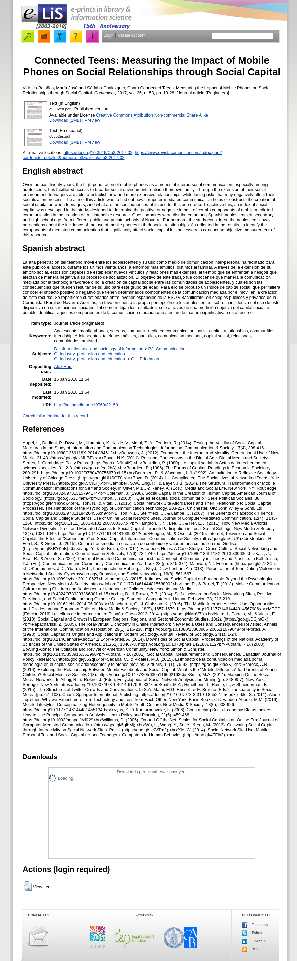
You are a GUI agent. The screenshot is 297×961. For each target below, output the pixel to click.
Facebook (255, 925)
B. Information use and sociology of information (98, 348)
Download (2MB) (65, 120)
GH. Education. (145, 358)
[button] (28, 886)
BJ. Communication (166, 348)
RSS (250, 949)
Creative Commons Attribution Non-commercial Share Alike (152, 115)
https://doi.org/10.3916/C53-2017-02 (98, 152)
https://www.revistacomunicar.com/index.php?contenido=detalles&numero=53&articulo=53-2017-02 (122, 155)
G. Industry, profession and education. (90, 353)
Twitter (252, 933)
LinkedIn (254, 941)
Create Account (131, 35)
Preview (92, 120)
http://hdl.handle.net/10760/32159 (86, 404)
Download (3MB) (65, 142)
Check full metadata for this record (55, 415)
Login (108, 35)
